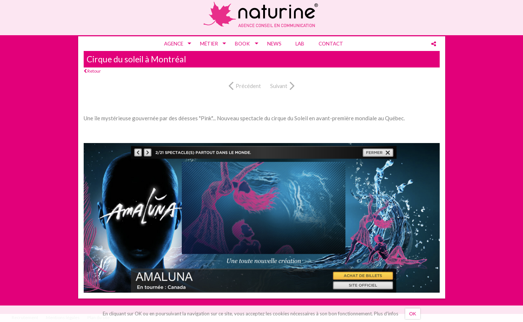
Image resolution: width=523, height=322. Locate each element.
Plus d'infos (386, 313)
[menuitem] (175, 43)
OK (412, 313)
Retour (92, 71)
